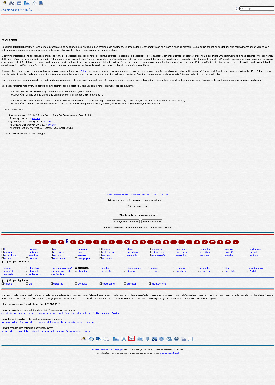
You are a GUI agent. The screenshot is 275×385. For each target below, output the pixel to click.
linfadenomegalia (71, 313)
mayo (19, 331)
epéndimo (132, 252)
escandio (254, 252)
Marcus (33, 322)
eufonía (8, 283)
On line (36, 118)
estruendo (107, 258)
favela (27, 313)
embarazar (157, 249)
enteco (81, 252)
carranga (44, 313)
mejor (4, 331)
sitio (11, 331)
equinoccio (182, 252)
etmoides (205, 267)
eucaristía (230, 271)
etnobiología (256, 267)
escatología (10, 255)
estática (254, 255)
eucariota (205, 271)
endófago (9, 252)
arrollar (77, 331)
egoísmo (82, 249)
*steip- (84, 71)
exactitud (58, 283)
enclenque (255, 249)
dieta (63, 322)
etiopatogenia (134, 267)
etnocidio (9, 271)
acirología (55, 313)
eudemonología (37, 274)
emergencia (182, 249)
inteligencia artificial (169, 353)
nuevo (60, 331)
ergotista (205, 252)
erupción (229, 252)
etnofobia (34, 271)
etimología (34, 267)
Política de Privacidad (102, 349)
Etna (227, 267)
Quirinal (116, 313)
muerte (71, 322)
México (24, 322)
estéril (7, 258)
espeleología (158, 255)
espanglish (132, 255)
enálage (229, 249)
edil (55, 249)
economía (34, 249)
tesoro (80, 322)
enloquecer (59, 252)
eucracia (8, 274)
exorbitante (108, 283)
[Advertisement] (137, 27)
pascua (86, 331)
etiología (106, 267)
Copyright (118, 349)
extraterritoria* (159, 283)
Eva (30, 283)
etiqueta (180, 267)
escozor (57, 255)
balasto (90, 322)
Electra (106, 249)
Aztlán (15, 322)
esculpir (82, 255)
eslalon (106, 255)
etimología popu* (62, 267)
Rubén (27, 331)
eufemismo (59, 274)
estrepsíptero (85, 258)
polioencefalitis (91, 313)
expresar (131, 283)
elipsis (130, 249)
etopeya (131, 271)
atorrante (50, 331)
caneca (18, 313)
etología (106, 271)
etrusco (155, 271)
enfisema (34, 252)
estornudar (59, 258)
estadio (229, 255)
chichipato (6, 313)
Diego (68, 331)
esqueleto (205, 255)
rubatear (105, 313)
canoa (42, 322)
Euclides (254, 271)
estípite (33, 258)
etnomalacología (62, 271)
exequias (82, 283)
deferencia (53, 322)
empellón (205, 249)
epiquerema (157, 252)
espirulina (181, 255)
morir (35, 313)
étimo (7, 267)
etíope (154, 267)
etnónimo (83, 271)
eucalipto (181, 271)
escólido (33, 255)
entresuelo (108, 252)
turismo (5, 322)
